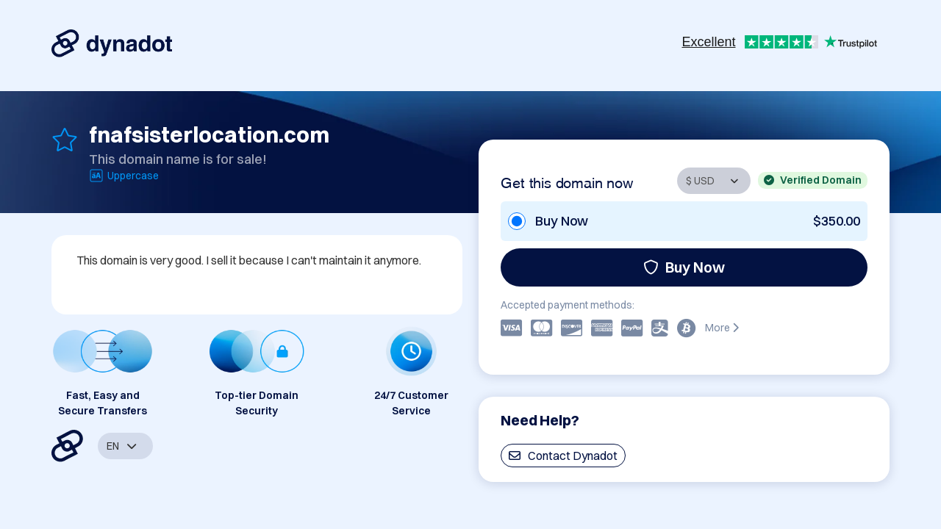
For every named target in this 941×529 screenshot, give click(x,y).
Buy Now (684, 267)
